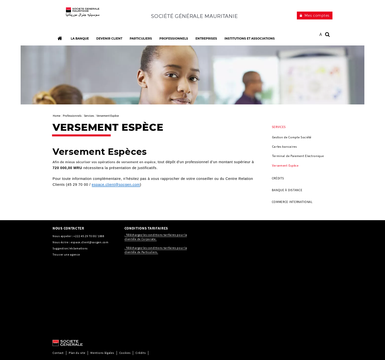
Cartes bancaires (284, 146)
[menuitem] (300, 146)
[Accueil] (60, 38)
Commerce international (292, 202)
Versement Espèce (285, 165)
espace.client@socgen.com (90, 242)
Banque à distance (287, 190)
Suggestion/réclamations (70, 248)
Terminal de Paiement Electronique (298, 156)
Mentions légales (102, 353)
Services (279, 127)
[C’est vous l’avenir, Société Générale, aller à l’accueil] (85, 14)
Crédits (278, 178)
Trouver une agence (66, 254)
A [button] (320, 34)
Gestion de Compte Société (292, 137)
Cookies (125, 353)
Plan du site (77, 353)
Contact (58, 353)
